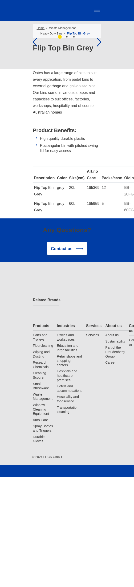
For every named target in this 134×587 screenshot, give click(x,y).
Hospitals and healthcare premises (67, 375)
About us (113, 326)
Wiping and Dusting (41, 354)
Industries (66, 326)
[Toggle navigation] (96, 11)
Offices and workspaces (66, 337)
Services (94, 326)
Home (41, 28)
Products (41, 326)
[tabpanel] (67, 42)
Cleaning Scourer (39, 375)
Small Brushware (41, 386)
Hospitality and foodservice (68, 399)
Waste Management (62, 28)
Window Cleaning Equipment (41, 409)
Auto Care (40, 420)
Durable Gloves (39, 439)
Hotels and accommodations (69, 388)
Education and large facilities (67, 348)
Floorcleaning (43, 345)
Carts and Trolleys (40, 337)
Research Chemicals (41, 365)
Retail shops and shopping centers (69, 360)
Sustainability (115, 341)
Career (110, 362)
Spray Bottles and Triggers (43, 428)
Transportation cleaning (67, 410)
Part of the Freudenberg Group (115, 352)
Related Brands (46, 300)
